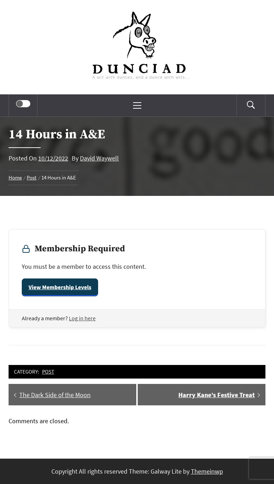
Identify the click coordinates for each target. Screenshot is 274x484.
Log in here (82, 318)
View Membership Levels (60, 287)
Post (48, 371)
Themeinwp (207, 471)
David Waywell (99, 158)
